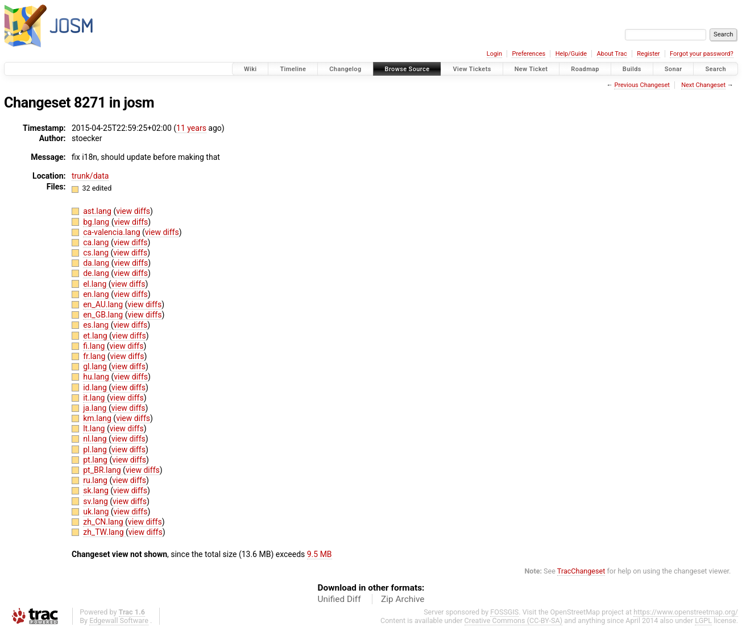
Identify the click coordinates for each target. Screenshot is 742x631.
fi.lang (95, 345)
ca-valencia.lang (112, 232)
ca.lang (97, 242)
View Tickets (472, 69)
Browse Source (407, 69)
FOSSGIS (504, 612)
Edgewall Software (118, 620)
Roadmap (585, 69)
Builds (632, 69)
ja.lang (96, 408)
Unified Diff (339, 599)
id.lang (96, 387)
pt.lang (96, 459)
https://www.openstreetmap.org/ (685, 612)
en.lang (97, 294)
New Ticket (531, 69)
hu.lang (97, 376)
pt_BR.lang (103, 470)
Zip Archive (402, 599)
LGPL (703, 620)
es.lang (96, 324)
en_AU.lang (104, 304)
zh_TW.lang (104, 532)
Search (715, 69)
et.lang (96, 335)
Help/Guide (571, 53)
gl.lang (96, 366)
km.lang (98, 418)
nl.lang (96, 438)
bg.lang (97, 221)
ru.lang (96, 480)
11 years (191, 128)
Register (648, 53)
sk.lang (96, 490)
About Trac (612, 53)
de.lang (97, 273)
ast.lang (98, 211)
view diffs (133, 211)
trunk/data (90, 175)
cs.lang (96, 252)
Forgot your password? (701, 53)
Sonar (673, 69)
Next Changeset (703, 85)
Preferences (528, 53)
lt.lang (95, 428)
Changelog (345, 69)
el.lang (96, 283)
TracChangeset (581, 571)
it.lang (95, 397)
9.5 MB (319, 554)
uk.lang (97, 511)
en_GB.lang (104, 314)
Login (494, 53)
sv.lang (96, 501)
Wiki (250, 69)
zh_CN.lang (104, 521)
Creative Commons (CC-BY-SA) (514, 620)
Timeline (293, 69)
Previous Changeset (641, 85)
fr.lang (95, 356)
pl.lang (96, 449)
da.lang (97, 262)
